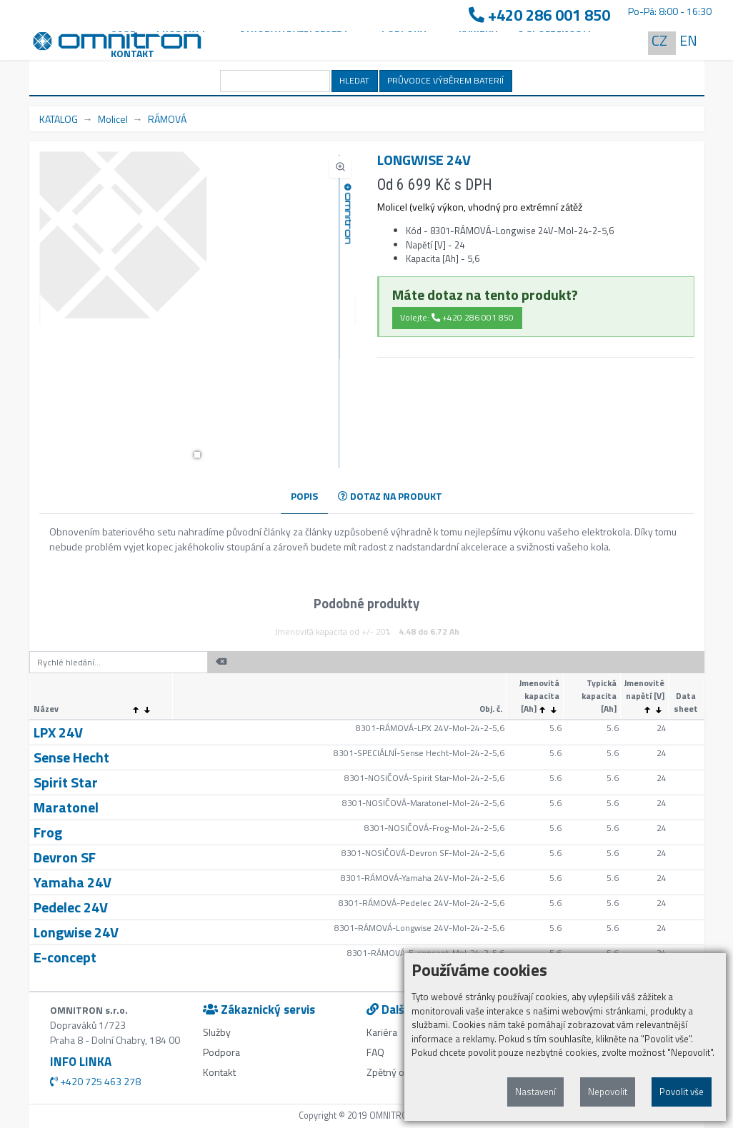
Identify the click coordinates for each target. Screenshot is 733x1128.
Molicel (113, 118)
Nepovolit (607, 1091)
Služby (217, 1031)
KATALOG (58, 118)
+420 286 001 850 (539, 15)
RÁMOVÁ (167, 118)
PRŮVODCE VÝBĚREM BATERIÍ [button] (445, 80)
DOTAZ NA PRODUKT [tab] (390, 495)
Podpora (221, 1051)
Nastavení (535, 1091)
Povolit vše (681, 1091)
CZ (659, 40)
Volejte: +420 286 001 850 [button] (457, 317)
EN (688, 40)
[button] (197, 455)
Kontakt (132, 53)
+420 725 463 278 (95, 1081)
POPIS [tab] (304, 495)
